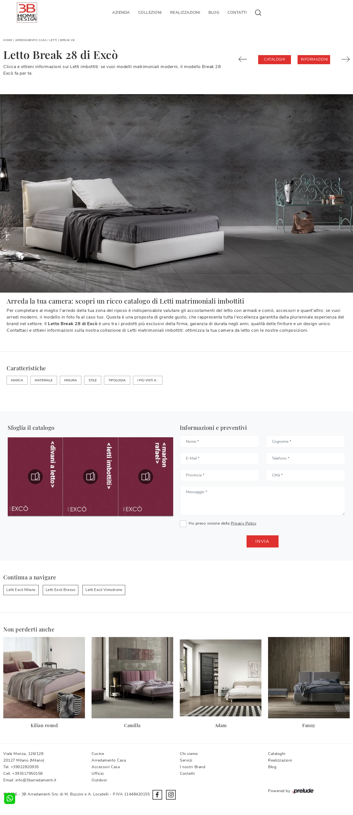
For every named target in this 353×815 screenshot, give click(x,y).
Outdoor (99, 780)
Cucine (98, 753)
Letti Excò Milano (21, 589)
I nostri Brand (192, 767)
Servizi (186, 760)
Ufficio (98, 773)
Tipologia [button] (117, 380)
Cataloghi (274, 59)
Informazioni (314, 59)
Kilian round (44, 725)
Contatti (237, 12)
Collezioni (150, 12)
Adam (221, 725)
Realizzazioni (185, 12)
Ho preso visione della (222, 523)
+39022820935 (25, 767)
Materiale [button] (44, 380)
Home (7, 40)
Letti (53, 40)
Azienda (121, 12)
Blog (213, 12)
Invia (262, 541)
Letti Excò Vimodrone (103, 589)
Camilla (132, 725)
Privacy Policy (243, 523)
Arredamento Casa (31, 40)
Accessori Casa (106, 767)
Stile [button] (93, 380)
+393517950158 (27, 773)
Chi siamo (189, 753)
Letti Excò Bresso (61, 589)
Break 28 (67, 40)
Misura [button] (70, 380)
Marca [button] (17, 380)
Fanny (308, 725)
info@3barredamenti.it (36, 780)
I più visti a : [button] (147, 380)
